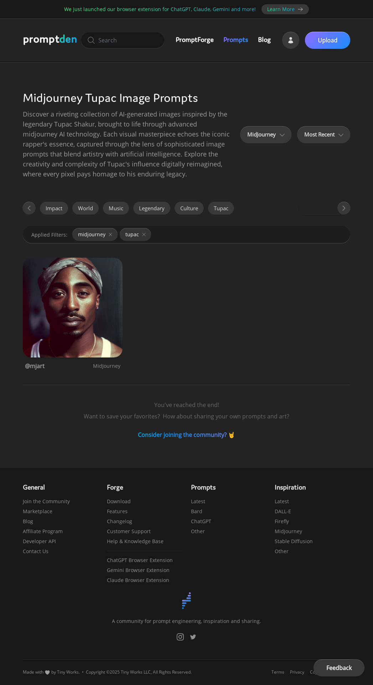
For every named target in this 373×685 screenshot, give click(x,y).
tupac (221, 208)
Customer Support (129, 531)
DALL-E (283, 511)
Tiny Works (68, 672)
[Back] (28, 208)
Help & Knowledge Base (135, 541)
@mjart (35, 366)
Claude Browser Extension (138, 580)
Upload (327, 40)
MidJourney (106, 365)
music (116, 208)
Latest (198, 501)
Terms (277, 672)
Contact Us (35, 551)
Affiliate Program (43, 531)
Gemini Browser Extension (138, 570)
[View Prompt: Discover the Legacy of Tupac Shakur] (73, 307)
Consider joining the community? (182, 435)
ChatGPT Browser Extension (140, 560)
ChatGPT (201, 521)
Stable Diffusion (294, 541)
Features (117, 511)
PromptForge (194, 39)
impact (54, 208)
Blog (264, 39)
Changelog (119, 521)
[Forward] (344, 208)
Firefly (282, 521)
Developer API (39, 541)
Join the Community (46, 501)
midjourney (95, 234)
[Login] (290, 40)
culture (189, 208)
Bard (196, 511)
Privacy (297, 672)
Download (119, 501)
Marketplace (37, 511)
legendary (152, 208)
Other (198, 531)
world (85, 208)
